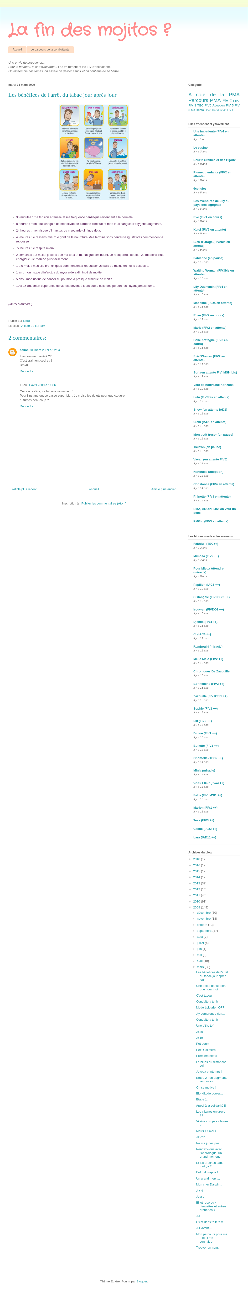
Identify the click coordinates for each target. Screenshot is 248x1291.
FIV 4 (230, 110)
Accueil (17, 49)
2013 (197, 883)
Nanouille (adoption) (208, 472)
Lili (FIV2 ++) (202, 721)
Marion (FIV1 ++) (205, 807)
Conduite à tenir (207, 1001)
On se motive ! (206, 1087)
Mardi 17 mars (206, 1131)
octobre (202, 925)
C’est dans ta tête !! (209, 1222)
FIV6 (208, 105)
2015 (197, 871)
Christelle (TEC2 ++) (208, 758)
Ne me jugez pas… (209, 1143)
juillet (201, 943)
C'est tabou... (205, 995)
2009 (197, 907)
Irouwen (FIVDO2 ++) (208, 609)
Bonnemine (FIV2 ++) (208, 684)
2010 (197, 901)
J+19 (199, 1037)
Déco (208, 109)
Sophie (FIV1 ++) (205, 708)
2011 (197, 895)
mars (201, 967)
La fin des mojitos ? (89, 31)
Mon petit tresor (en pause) (213, 434)
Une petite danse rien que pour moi (211, 987)
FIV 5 (229, 105)
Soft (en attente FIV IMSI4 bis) (215, 372)
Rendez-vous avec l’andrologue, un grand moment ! (209, 1152)
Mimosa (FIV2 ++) (206, 556)
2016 (197, 865)
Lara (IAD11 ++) (204, 837)
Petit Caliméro (206, 1050)
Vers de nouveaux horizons (213, 385)
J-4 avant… (204, 1228)
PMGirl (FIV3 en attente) (210, 521)
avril (200, 961)
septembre (204, 931)
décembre (204, 912)
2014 (197, 877)
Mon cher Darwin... (209, 1184)
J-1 (198, 1216)
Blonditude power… (209, 1093)
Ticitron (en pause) (207, 447)
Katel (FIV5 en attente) (209, 229)
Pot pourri (202, 1043)
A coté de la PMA (33, 326)
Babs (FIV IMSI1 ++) (207, 795)
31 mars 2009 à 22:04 (45, 350)
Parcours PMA (204, 100)
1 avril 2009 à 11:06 (42, 385)
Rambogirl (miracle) (207, 646)
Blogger (141, 1281)
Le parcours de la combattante (50, 49)
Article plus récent (24, 489)
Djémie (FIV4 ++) (205, 622)
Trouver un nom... (208, 1247)
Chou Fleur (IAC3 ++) (208, 783)
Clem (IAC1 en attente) (210, 422)
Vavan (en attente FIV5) (210, 459)
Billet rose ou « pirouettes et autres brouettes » (211, 1206)
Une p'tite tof (204, 1025)
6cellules (200, 188)
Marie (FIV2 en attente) (210, 327)
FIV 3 (192, 105)
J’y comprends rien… (210, 1013)
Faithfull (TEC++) (205, 543)
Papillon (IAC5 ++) (206, 584)
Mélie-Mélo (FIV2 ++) (208, 659)
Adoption (218, 105)
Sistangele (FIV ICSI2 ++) (211, 597)
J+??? (200, 1137)
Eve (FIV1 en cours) (207, 217)
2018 (197, 859)
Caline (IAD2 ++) (205, 829)
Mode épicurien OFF (210, 1007)
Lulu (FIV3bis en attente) (211, 397)
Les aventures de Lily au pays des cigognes (211, 203)
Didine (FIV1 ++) (205, 733)
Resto (200, 110)
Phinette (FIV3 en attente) (212, 496)
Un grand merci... (208, 1178)
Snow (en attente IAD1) (210, 409)
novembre (204, 918)
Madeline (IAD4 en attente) (212, 303)
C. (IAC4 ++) (202, 634)
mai (200, 955)
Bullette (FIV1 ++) (206, 745)
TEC (200, 105)
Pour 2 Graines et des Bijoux (214, 160)
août (200, 936)
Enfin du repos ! (207, 1172)
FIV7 (236, 101)
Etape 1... (202, 1099)
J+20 (199, 1032)
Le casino (200, 147)
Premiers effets (206, 1056)
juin (200, 949)
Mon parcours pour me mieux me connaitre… (211, 1237)
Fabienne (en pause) (208, 258)
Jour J (200, 1196)
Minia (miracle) (204, 770)
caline (24, 350)
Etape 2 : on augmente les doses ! (211, 1079)
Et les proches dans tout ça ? (209, 1164)
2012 (197, 889)
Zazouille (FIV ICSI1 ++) (210, 696)
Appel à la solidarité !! (211, 1105)
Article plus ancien (164, 489)
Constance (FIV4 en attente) (213, 484)
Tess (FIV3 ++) (203, 820)
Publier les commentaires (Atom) (103, 503)
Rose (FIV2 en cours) (208, 315)
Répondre (26, 371)
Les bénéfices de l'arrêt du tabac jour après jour (212, 975)
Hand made (219, 109)
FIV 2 (227, 101)
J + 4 (199, 1190)
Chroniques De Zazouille (211, 671)
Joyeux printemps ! (209, 1071)
